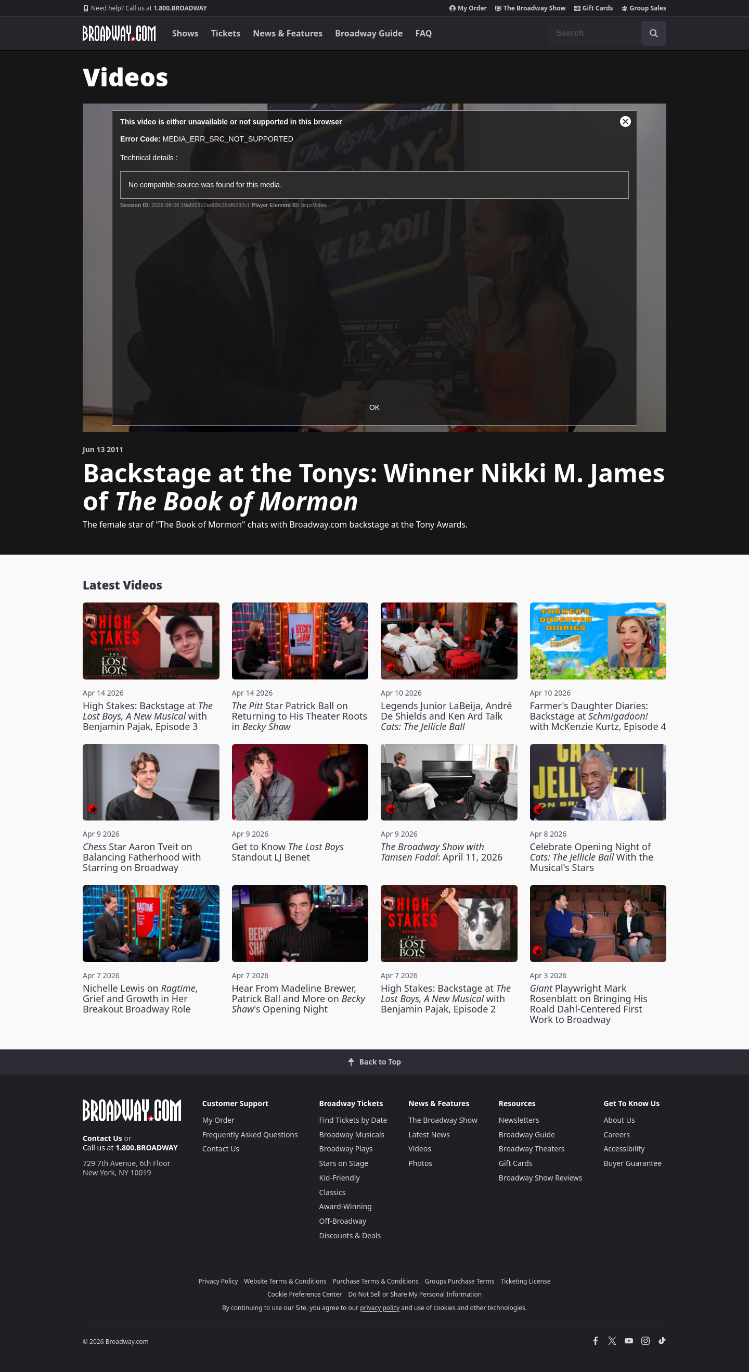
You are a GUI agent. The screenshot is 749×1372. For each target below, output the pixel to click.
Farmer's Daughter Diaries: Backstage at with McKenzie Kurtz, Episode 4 (598, 716)
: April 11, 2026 (441, 851)
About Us (619, 1120)
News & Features (287, 33)
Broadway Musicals (352, 1134)
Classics (332, 1192)
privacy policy (379, 1307)
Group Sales (644, 8)
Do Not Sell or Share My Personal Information (415, 1294)
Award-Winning (345, 1206)
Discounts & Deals (350, 1235)
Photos (420, 1163)
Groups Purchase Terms (460, 1281)
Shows (185, 33)
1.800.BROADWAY (145, 8)
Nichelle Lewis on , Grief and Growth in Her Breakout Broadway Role (140, 998)
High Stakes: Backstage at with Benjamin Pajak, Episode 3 (148, 716)
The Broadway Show (530, 8)
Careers (616, 1134)
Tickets (226, 33)
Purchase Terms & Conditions (376, 1281)
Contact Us (102, 1138)
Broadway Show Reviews (541, 1178)
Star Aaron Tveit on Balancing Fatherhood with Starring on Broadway (142, 857)
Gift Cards (593, 8)
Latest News (429, 1134)
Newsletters (519, 1120)
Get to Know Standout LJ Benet (288, 851)
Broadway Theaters (532, 1148)
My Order (468, 8)
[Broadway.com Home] (119, 33)
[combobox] (607, 33)
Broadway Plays (346, 1148)
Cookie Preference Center (304, 1294)
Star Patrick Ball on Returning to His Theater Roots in (300, 716)
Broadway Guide (369, 33)
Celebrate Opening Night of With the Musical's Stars (592, 857)
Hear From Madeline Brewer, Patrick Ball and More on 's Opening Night (298, 998)
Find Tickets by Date (353, 1120)
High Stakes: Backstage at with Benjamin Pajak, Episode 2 (446, 998)
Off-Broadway (343, 1221)
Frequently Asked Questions (250, 1134)
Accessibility (623, 1148)
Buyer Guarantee (632, 1163)
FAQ (424, 33)
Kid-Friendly (339, 1178)
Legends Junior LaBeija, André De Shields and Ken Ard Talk (446, 716)
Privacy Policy (218, 1281)
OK (374, 407)
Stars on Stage (344, 1163)
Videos (419, 1148)
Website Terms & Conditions (285, 1281)
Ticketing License (526, 1281)
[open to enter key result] (653, 33)
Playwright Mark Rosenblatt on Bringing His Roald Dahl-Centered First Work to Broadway (589, 1003)
